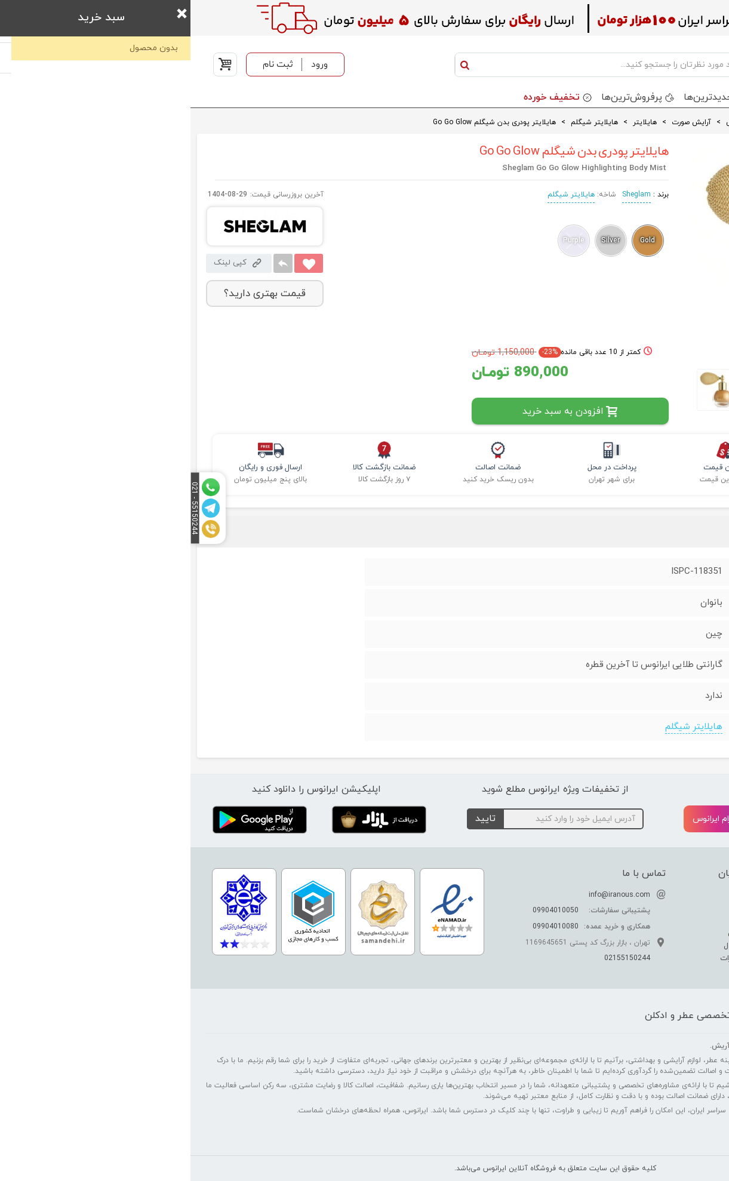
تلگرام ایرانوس (665, 819)
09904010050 (365, 910)
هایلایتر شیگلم (380, 194)
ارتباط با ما (565, 908)
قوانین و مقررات (556, 958)
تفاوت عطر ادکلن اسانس (662, 895)
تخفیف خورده (361, 97)
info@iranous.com (429, 895)
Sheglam (446, 194)
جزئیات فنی (686, 532)
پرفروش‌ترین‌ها (441, 97)
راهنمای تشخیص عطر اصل (660, 920)
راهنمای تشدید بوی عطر (664, 908)
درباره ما (569, 895)
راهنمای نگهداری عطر (669, 933)
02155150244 (437, 958)
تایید (295, 818)
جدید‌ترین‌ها (517, 97)
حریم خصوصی (560, 933)
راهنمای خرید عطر (673, 946)
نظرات (626, 532)
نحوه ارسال (565, 920)
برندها (584, 97)
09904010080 (365, 926)
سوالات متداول (558, 946)
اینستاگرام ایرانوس (545, 819)
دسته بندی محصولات (665, 97)
